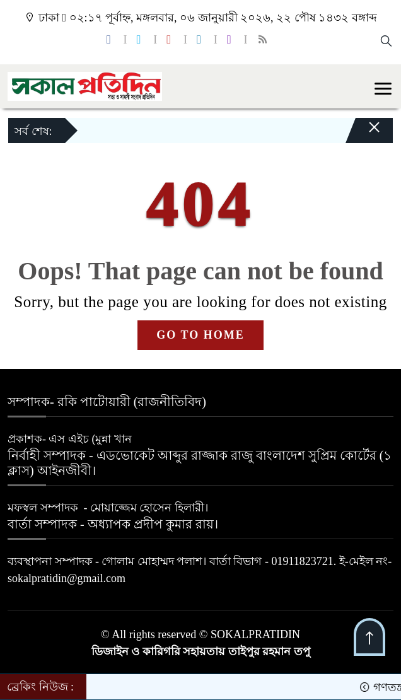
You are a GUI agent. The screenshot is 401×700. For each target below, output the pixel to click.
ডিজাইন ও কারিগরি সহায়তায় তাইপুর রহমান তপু (200, 651)
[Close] (363, 133)
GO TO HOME (200, 335)
